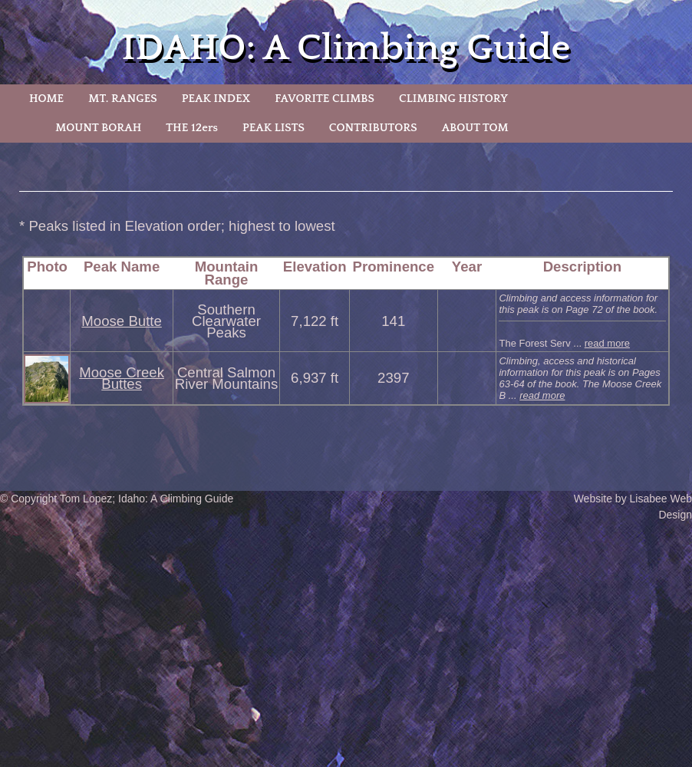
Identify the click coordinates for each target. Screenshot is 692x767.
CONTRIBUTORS (373, 127)
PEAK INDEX (216, 98)
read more (607, 343)
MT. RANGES (122, 98)
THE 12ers (192, 127)
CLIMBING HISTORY (453, 98)
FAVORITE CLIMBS (324, 98)
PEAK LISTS (273, 127)
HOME (46, 98)
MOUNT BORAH (98, 127)
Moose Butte (121, 321)
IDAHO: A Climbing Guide (346, 48)
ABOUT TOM (475, 127)
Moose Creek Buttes (121, 378)
